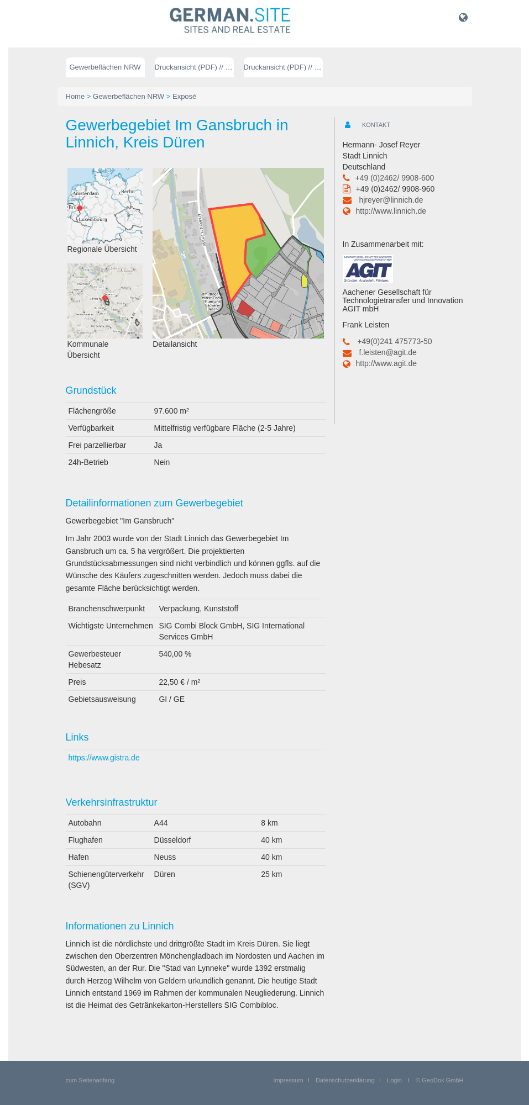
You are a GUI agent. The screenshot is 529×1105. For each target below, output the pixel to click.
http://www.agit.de (386, 363)
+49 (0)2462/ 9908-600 (394, 177)
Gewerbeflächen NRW (104, 67)
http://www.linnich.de (391, 211)
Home (75, 96)
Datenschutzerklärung (345, 1080)
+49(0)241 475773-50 (394, 341)
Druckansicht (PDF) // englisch (283, 67)
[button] (463, 17)
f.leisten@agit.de (388, 352)
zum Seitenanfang (90, 1080)
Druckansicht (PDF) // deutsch (194, 67)
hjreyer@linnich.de (391, 199)
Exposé (184, 96)
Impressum (288, 1080)
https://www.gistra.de (104, 757)
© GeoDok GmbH (439, 1080)
